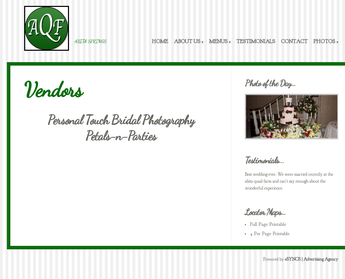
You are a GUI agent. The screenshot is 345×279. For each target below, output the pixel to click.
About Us (188, 41)
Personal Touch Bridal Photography (121, 120)
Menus (219, 41)
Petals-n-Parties (121, 135)
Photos (325, 41)
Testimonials (255, 41)
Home (160, 41)
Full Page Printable (268, 224)
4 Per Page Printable (269, 234)
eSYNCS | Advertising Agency (311, 259)
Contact (294, 41)
